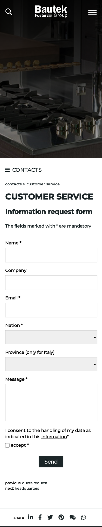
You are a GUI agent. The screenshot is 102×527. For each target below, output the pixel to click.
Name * (13, 243)
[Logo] (51, 11)
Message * (16, 379)
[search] (8, 13)
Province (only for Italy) (29, 352)
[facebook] (40, 517)
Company (15, 270)
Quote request (34, 483)
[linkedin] (30, 517)
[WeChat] (72, 517)
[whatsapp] (83, 517)
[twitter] (50, 517)
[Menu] (92, 12)
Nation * (14, 325)
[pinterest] (61, 517)
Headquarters (27, 488)
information (54, 436)
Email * (12, 298)
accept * (20, 445)
